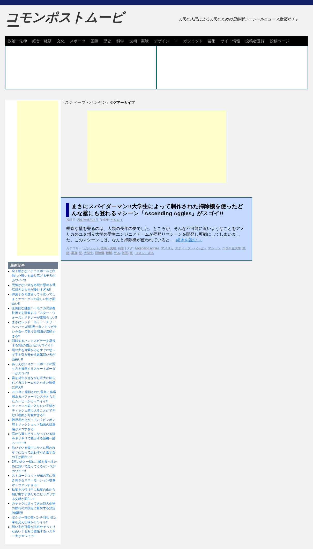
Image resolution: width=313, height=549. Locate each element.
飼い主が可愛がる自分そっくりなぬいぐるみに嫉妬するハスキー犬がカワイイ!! (33, 531)
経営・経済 (42, 41)
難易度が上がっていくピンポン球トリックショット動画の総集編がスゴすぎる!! (33, 424)
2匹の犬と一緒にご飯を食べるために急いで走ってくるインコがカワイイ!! (34, 466)
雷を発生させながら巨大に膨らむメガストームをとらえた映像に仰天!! (33, 382)
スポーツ (77, 41)
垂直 (74, 253)
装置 (125, 253)
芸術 (211, 41)
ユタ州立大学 (231, 248)
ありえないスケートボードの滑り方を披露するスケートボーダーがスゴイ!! (33, 368)
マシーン (214, 248)
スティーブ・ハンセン (190, 248)
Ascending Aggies (147, 248)
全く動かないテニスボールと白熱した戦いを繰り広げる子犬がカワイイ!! (33, 275)
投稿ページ (279, 41)
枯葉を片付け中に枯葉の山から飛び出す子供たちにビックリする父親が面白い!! (33, 494)
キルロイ (116, 220)
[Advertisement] (156, 147)
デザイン (161, 41)
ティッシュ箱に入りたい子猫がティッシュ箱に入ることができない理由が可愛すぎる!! (33, 410)
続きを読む (189, 240)
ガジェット (193, 41)
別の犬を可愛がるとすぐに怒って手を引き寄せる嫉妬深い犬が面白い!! (33, 354)
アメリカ (167, 248)
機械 (109, 253)
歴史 (107, 41)
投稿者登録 (255, 41)
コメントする (144, 253)
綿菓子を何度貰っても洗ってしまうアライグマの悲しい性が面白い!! (33, 298)
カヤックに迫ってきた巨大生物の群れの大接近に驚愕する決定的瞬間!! (33, 508)
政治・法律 (17, 41)
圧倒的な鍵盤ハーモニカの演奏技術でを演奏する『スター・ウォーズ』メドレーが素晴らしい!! (34, 312)
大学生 (88, 253)
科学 (120, 41)
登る (117, 253)
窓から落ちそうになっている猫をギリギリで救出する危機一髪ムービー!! (33, 438)
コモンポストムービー (64, 22)
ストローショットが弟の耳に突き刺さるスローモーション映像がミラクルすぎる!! (33, 480)
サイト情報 (230, 41)
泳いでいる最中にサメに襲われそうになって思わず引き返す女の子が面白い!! (33, 452)
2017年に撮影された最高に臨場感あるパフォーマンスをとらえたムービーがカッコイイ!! (34, 396)
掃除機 (99, 253)
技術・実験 (139, 41)
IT (176, 41)
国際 (94, 41)
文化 (61, 41)
